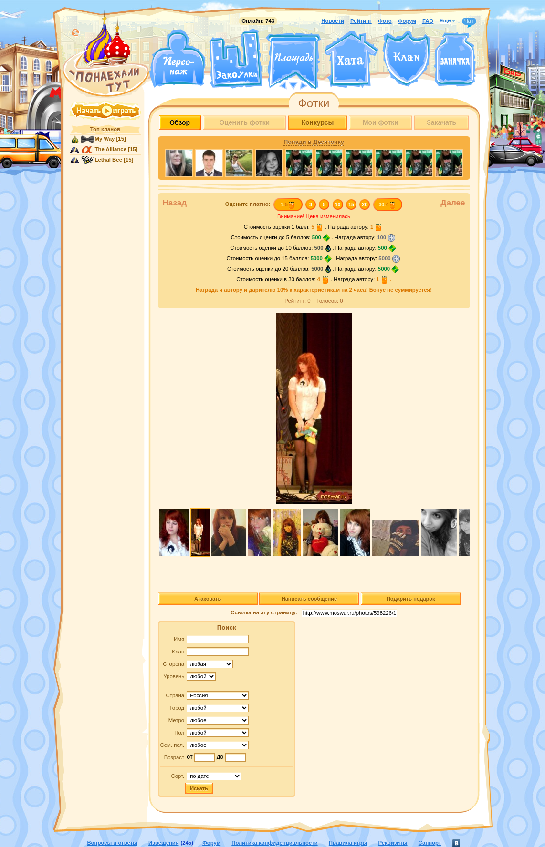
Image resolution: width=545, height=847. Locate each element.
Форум (407, 21)
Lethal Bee (108, 160)
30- (387, 204)
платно (259, 204)
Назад (175, 202)
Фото (385, 21)
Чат (469, 21)
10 (338, 204)
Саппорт (430, 843)
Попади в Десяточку (313, 142)
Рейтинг (361, 21)
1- (287, 204)
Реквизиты (392, 843)
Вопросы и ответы (112, 843)
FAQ (427, 21)
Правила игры (348, 843)
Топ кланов (105, 129)
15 (351, 204)
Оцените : (248, 204)
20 (364, 204)
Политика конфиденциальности (274, 843)
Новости (332, 21)
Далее (452, 202)
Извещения (163, 843)
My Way (105, 139)
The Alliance (111, 149)
